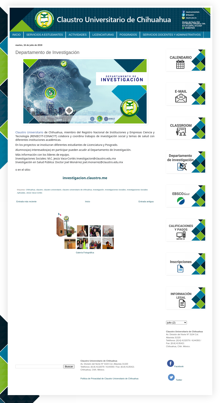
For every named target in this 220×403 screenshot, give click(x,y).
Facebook (179, 366)
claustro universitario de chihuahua (77, 190)
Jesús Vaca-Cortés (34, 193)
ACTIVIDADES (77, 34)
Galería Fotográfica (85, 252)
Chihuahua (30, 190)
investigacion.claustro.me (85, 177)
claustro (39, 190)
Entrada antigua (146, 201)
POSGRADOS (128, 34)
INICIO (16, 34)
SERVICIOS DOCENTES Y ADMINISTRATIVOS (172, 34)
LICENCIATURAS (103, 34)
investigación (98, 190)
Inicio (87, 201)
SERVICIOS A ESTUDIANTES (44, 34)
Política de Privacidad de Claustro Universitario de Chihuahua (110, 378)
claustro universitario (52, 190)
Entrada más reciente (26, 201)
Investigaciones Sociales (115, 190)
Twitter (178, 380)
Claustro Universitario (29, 132)
